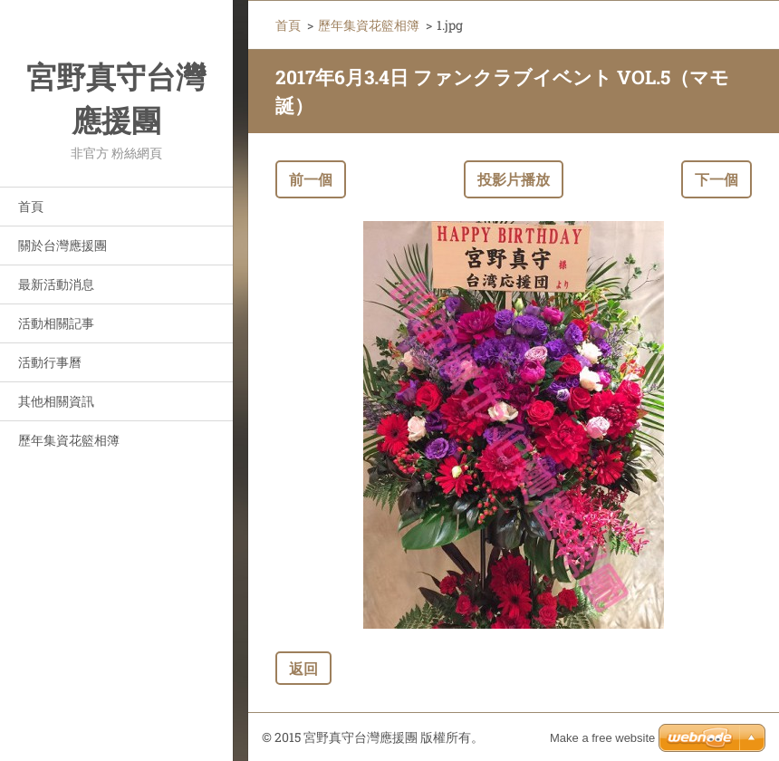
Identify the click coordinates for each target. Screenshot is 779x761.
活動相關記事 (56, 323)
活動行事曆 (50, 362)
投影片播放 (513, 178)
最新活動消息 (56, 284)
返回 (303, 668)
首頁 (30, 206)
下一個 (716, 178)
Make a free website (602, 738)
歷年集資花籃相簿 (69, 439)
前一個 (310, 178)
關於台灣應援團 (62, 245)
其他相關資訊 (56, 400)
